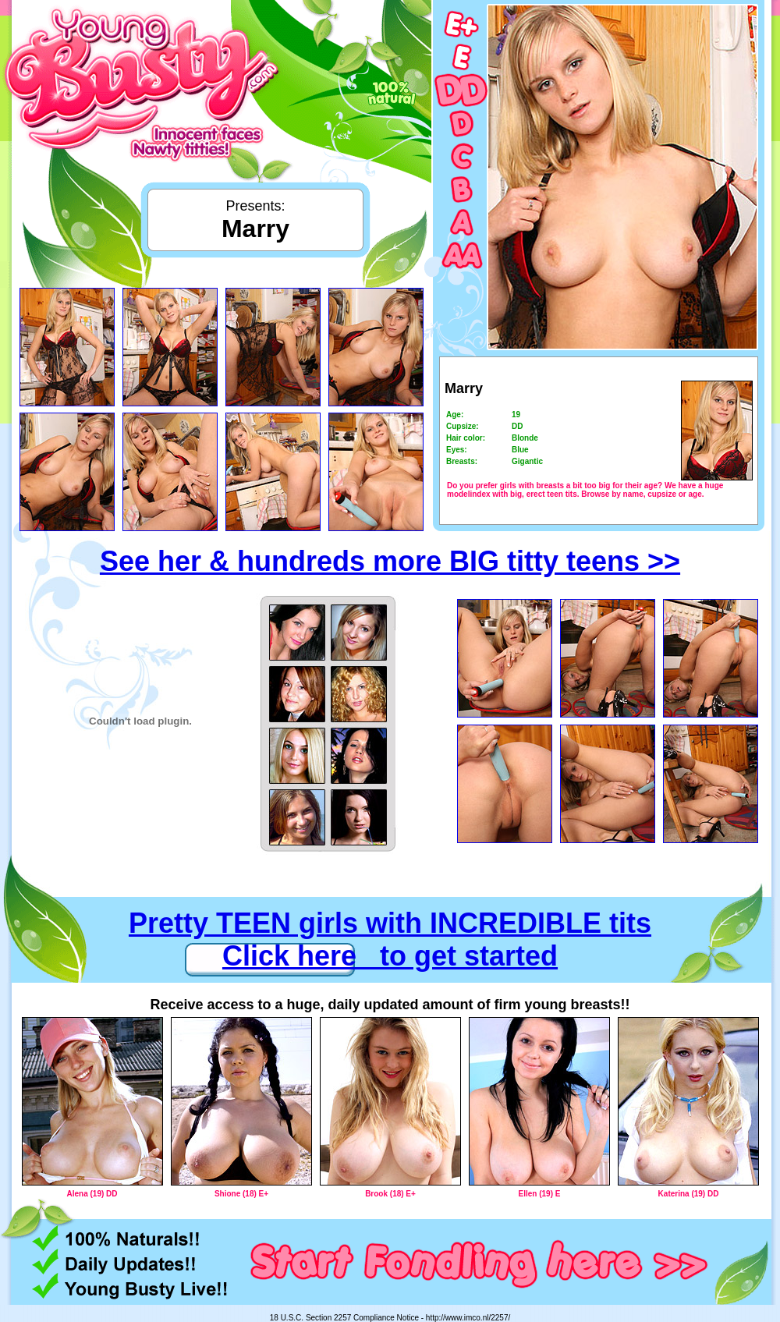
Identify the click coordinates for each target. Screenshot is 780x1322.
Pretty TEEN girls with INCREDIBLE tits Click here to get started (390, 939)
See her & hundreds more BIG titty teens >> (390, 561)
